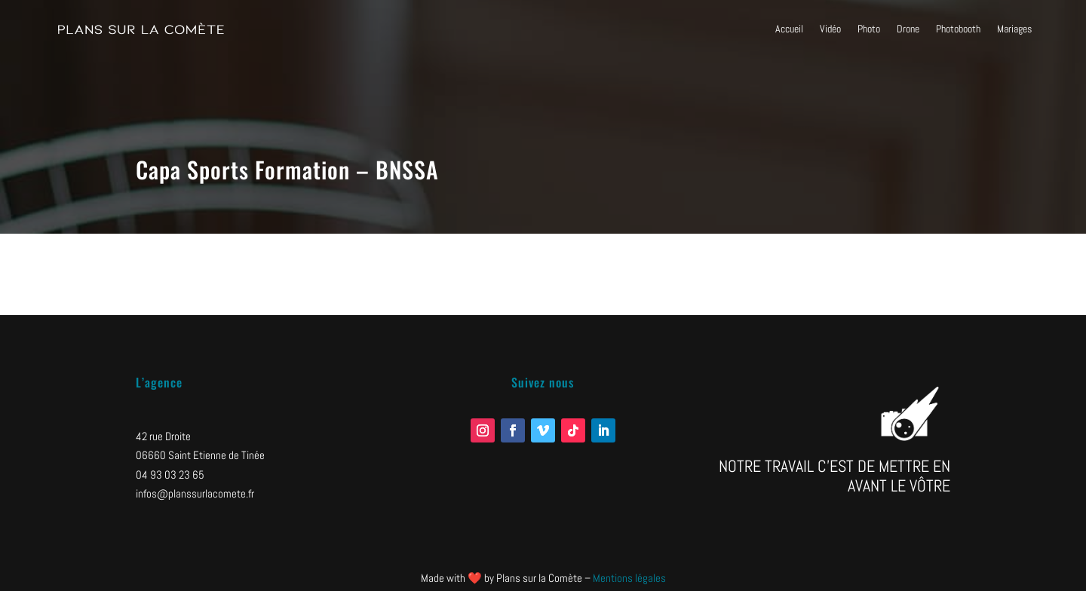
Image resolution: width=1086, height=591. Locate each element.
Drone (908, 28)
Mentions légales (629, 578)
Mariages (1014, 28)
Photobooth (958, 28)
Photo (868, 28)
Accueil (789, 28)
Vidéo (830, 28)
